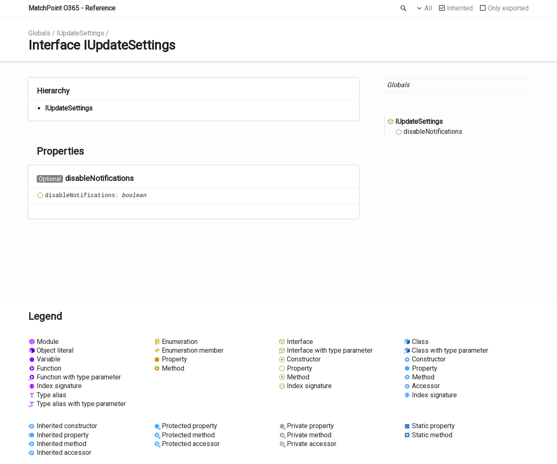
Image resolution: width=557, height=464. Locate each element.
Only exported (508, 8)
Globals (39, 33)
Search (402, 8)
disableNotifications (433, 131)
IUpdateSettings (80, 33)
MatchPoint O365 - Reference (71, 8)
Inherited (460, 8)
